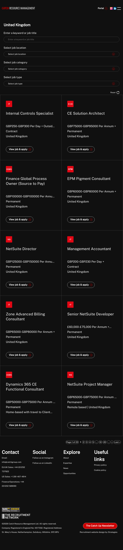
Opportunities (69, 473)
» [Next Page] (111, 442)
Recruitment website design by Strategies (98, 532)
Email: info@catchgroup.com (11, 460)
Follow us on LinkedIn (42, 463)
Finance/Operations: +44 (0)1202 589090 (13, 484)
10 (100, 442)
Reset (113, 92)
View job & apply (18, 149)
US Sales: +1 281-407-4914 (14, 476)
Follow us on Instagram (43, 458)
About (66, 458)
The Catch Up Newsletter (100, 525)
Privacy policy (100, 465)
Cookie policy (100, 470)
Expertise (67, 463)
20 (104, 442)
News (65, 468)
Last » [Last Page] (117, 442)
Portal (101, 8)
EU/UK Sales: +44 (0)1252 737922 (13, 469)
